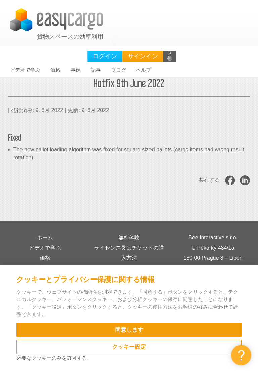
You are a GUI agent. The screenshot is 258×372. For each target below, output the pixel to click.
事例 (76, 70)
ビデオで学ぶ (25, 70)
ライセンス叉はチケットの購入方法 (129, 253)
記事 (96, 70)
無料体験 (129, 237)
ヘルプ (143, 70)
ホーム (45, 237)
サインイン (143, 56)
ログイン (105, 56)
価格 (55, 70)
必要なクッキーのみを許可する (51, 358)
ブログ (118, 70)
